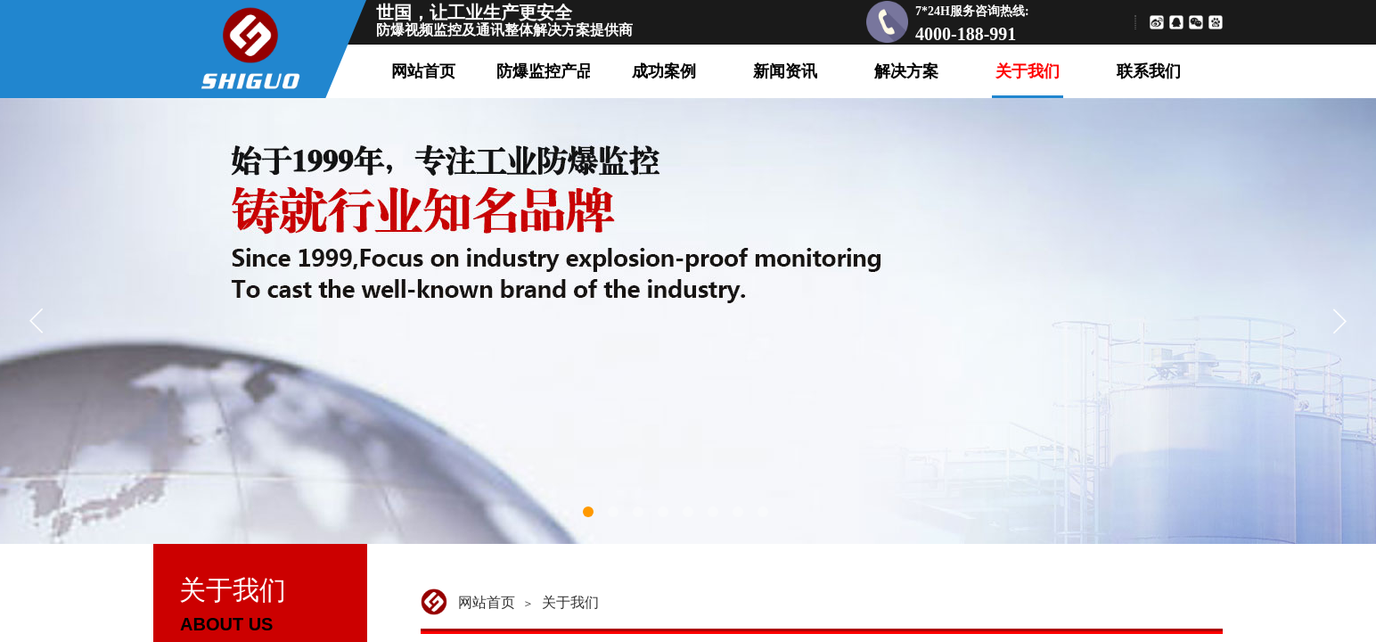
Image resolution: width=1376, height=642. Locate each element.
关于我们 (570, 602)
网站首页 (486, 602)
